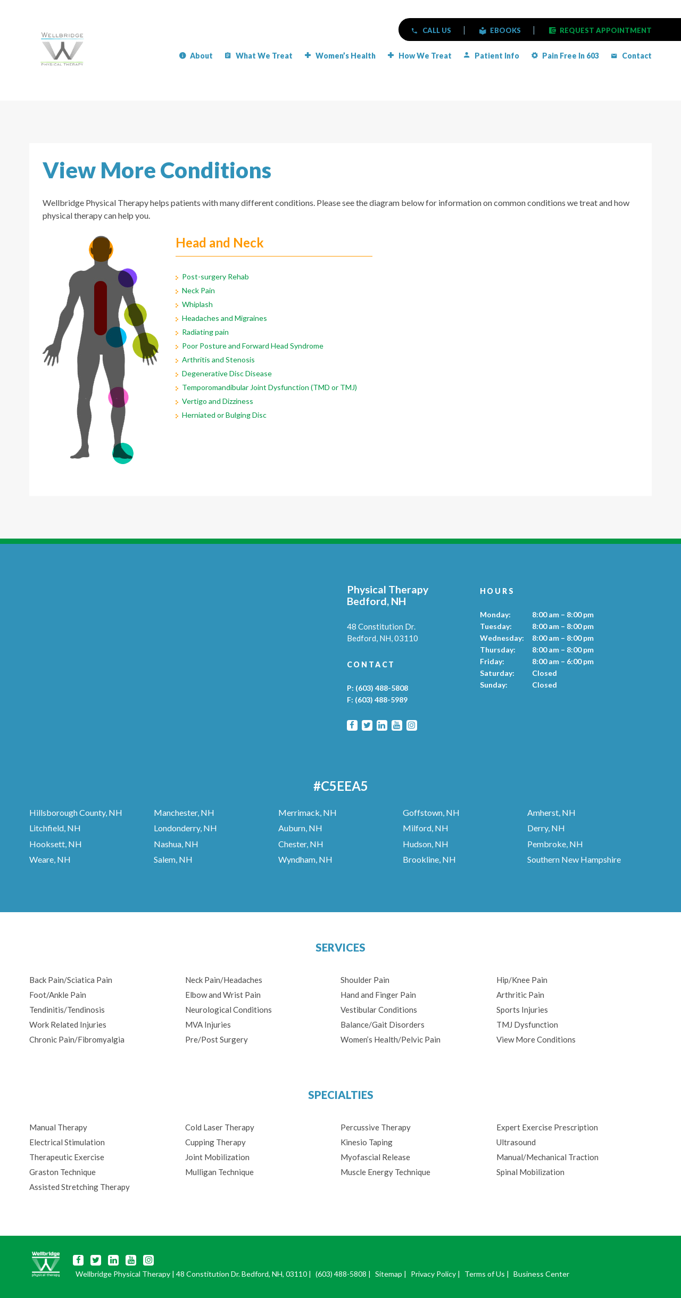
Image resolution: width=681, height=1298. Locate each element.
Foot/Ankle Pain (57, 994)
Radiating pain (205, 331)
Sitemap (388, 1273)
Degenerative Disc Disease (227, 373)
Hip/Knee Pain (521, 980)
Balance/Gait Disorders (382, 1024)
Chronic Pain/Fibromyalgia (76, 1039)
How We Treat (425, 55)
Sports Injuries (522, 1009)
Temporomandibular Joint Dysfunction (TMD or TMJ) (269, 387)
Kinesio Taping (366, 1142)
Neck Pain (198, 290)
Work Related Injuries (67, 1024)
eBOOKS (505, 30)
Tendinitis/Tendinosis (67, 1009)
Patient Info (497, 55)
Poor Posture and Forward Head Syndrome (252, 345)
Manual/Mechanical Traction (547, 1157)
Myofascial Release (375, 1157)
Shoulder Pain (364, 980)
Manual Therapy (58, 1127)
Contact (637, 55)
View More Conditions (536, 1039)
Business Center (541, 1273)
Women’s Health (345, 55)
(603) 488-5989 (381, 699)
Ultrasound (516, 1142)
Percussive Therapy (375, 1127)
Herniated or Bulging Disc (224, 414)
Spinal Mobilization (530, 1172)
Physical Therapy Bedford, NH (387, 595)
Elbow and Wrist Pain (223, 994)
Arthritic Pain (520, 994)
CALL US (436, 30)
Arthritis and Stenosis (218, 359)
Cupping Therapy (215, 1142)
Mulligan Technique (219, 1172)
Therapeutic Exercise (66, 1157)
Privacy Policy (433, 1273)
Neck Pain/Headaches (223, 980)
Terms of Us (484, 1273)
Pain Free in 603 (570, 55)
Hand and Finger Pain (378, 994)
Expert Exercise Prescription (547, 1127)
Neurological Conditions (228, 1009)
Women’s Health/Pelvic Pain (390, 1039)
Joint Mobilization (217, 1157)
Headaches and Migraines (224, 318)
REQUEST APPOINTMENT (606, 30)
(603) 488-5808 (381, 687)
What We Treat (264, 55)
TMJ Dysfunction (527, 1024)
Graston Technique (62, 1172)
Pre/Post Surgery (216, 1039)
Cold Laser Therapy (219, 1127)
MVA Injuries (208, 1024)
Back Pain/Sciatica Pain (70, 980)
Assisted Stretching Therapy (79, 1187)
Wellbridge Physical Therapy (123, 1273)
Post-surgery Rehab (215, 276)
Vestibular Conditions (378, 1009)
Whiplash (197, 304)
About (201, 55)
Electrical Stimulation (67, 1142)
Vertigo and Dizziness (217, 401)
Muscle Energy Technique (386, 1172)
